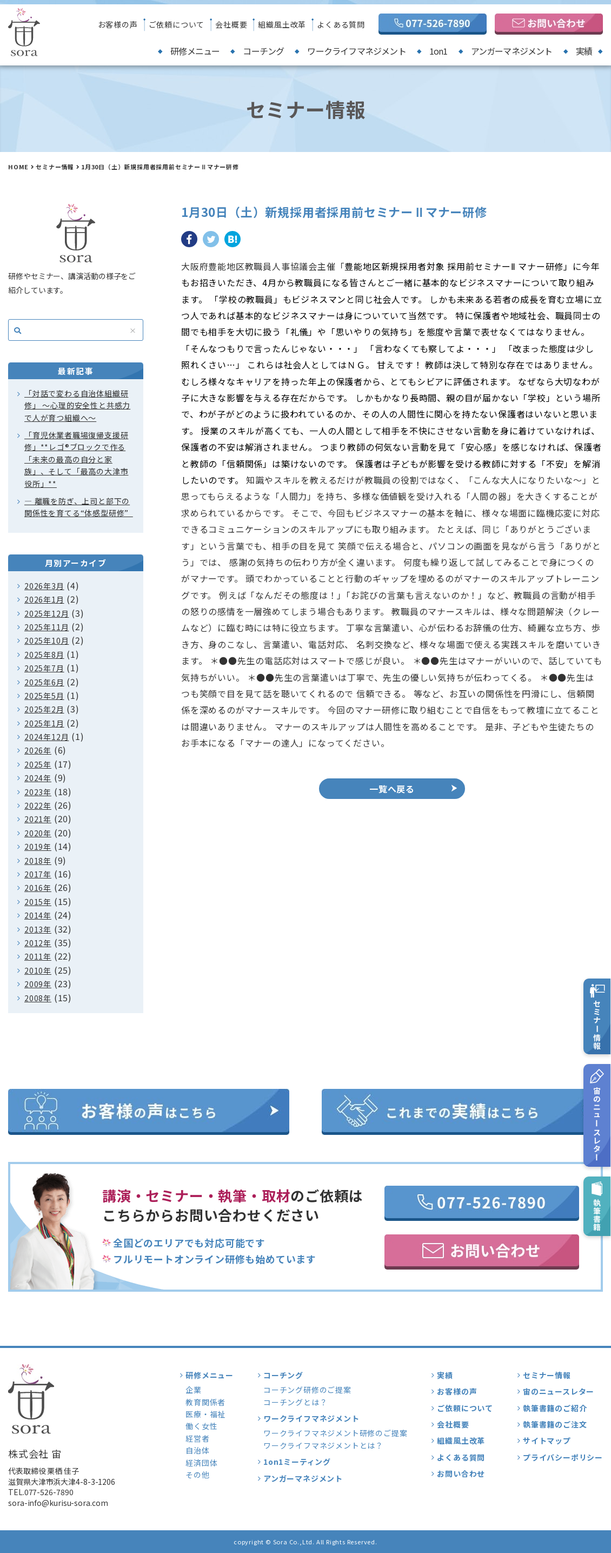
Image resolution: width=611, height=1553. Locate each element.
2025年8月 (44, 654)
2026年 (37, 750)
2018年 (37, 860)
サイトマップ (547, 1440)
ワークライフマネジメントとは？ (323, 1445)
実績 (584, 50)
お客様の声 (118, 24)
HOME (18, 166)
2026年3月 (44, 585)
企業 (193, 1389)
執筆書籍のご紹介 (555, 1408)
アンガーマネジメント (512, 50)
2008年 (37, 998)
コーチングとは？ (295, 1402)
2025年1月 (44, 723)
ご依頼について (177, 24)
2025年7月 (44, 668)
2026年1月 (44, 599)
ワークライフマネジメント (356, 50)
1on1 (438, 50)
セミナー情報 (55, 166)
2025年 (37, 764)
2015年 (37, 901)
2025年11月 (46, 627)
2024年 (37, 777)
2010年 (37, 970)
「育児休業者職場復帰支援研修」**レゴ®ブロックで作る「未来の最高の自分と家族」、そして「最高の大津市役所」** (76, 459)
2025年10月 (46, 640)
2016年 (37, 887)
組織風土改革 (282, 24)
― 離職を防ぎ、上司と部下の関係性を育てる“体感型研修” (78, 506)
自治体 (197, 1450)
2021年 (37, 819)
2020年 (37, 833)
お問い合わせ (461, 1473)
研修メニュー (195, 50)
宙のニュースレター (558, 1391)
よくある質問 (341, 24)
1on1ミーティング (297, 1461)
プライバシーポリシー (563, 1457)
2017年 (37, 874)
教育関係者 (205, 1402)
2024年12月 (46, 736)
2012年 (37, 942)
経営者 (197, 1438)
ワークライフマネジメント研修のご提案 (335, 1433)
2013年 (37, 929)
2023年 (37, 792)
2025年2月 (44, 709)
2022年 (37, 805)
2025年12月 (46, 613)
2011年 (37, 956)
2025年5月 (44, 695)
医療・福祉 (205, 1414)
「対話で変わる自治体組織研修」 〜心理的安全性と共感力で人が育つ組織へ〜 (77, 405)
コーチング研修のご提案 (307, 1389)
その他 (197, 1474)
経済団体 (201, 1462)
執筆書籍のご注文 (555, 1424)
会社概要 (231, 24)
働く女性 (201, 1425)
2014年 (37, 915)
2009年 (37, 984)
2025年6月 (44, 682)
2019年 (37, 846)
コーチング (263, 50)
